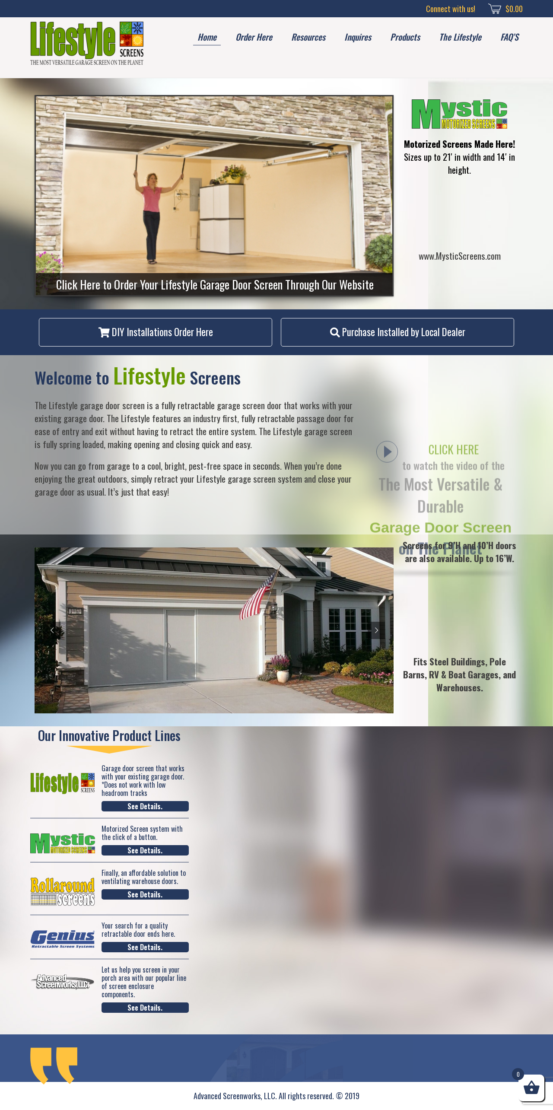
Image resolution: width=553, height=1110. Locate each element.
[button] (155, 332)
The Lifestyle (460, 36)
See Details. (144, 806)
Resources (308, 36)
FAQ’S (509, 36)
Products (405, 36)
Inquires (357, 36)
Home (206, 36)
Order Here (253, 36)
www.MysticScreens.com (460, 255)
